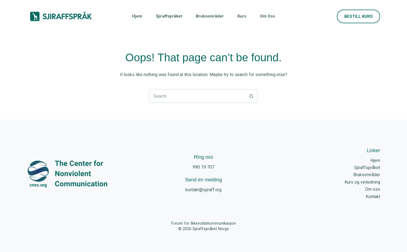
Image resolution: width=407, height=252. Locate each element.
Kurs (241, 16)
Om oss (267, 16)
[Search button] (251, 96)
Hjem (137, 16)
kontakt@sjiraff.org (203, 189)
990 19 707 (203, 167)
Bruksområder (210, 16)
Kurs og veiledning (362, 182)
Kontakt (373, 196)
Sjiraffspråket (169, 16)
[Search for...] (197, 96)
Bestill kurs (358, 16)
